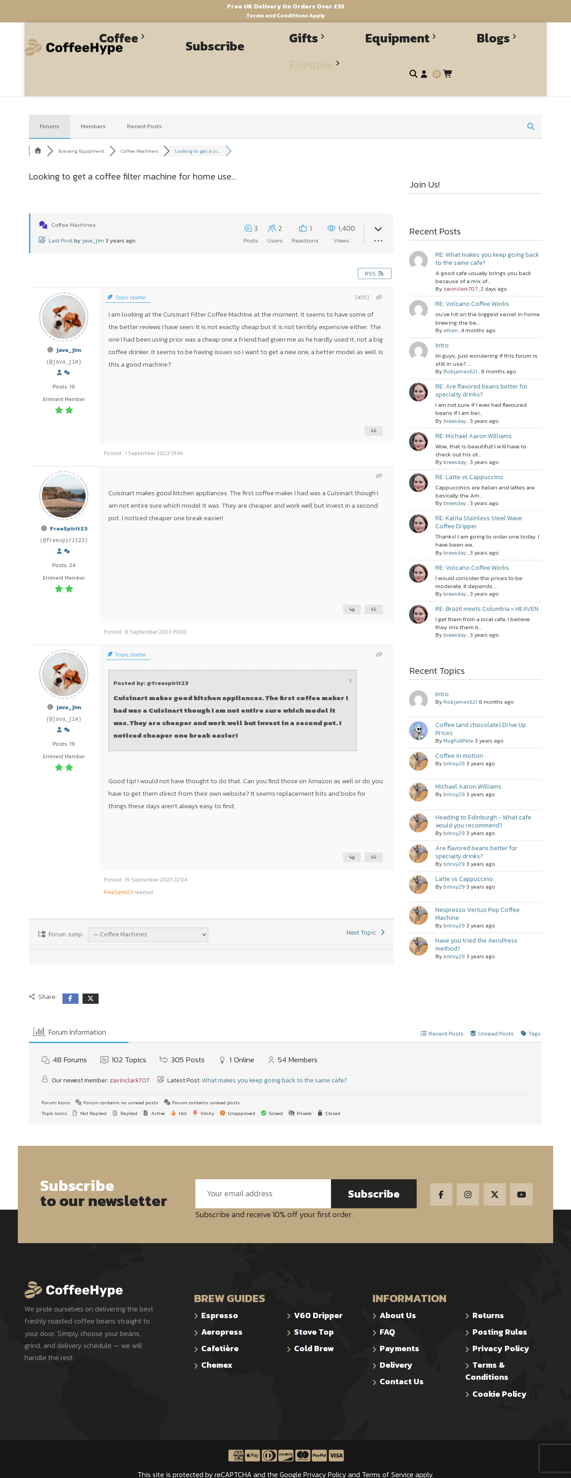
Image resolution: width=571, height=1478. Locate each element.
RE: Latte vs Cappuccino (469, 453)
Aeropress (222, 1308)
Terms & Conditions (487, 1347)
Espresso (219, 1292)
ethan (450, 307)
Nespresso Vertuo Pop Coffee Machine (477, 890)
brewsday (454, 397)
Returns (488, 1292)
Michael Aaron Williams (468, 763)
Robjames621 (460, 348)
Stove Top (314, 1308)
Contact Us (402, 1358)
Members (93, 102)
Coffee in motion (459, 732)
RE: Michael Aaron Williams (473, 412)
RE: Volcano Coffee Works (472, 280)
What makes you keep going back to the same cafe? (274, 1056)
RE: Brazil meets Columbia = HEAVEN (486, 585)
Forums (49, 102)
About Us (398, 1292)
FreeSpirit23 (68, 505)
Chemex (216, 1341)
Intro (442, 321)
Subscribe (374, 1170)
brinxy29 (454, 740)
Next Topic (367, 909)
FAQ (387, 1308)
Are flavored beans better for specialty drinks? (476, 828)
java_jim (93, 217)
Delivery (396, 1341)
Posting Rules (499, 1308)
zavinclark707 (460, 265)
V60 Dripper (318, 1292)
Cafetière (220, 1325)
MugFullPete (458, 717)
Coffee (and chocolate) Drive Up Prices (480, 705)
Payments (399, 1325)
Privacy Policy (501, 1325)
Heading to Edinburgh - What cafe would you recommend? (483, 797)
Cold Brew (314, 1325)
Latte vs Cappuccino (464, 855)
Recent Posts (144, 102)
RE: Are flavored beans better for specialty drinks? (481, 367)
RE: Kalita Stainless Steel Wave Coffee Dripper (478, 498)
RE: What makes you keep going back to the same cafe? (487, 235)
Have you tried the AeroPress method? (476, 921)
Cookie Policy (499, 1370)
